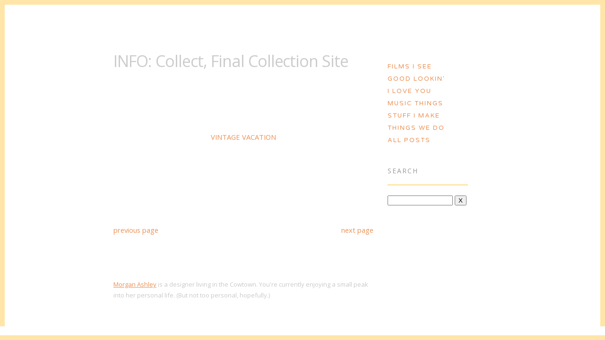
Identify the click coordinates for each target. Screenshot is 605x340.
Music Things (415, 103)
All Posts (409, 140)
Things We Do (416, 128)
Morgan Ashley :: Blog (303, 22)
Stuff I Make (414, 115)
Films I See (410, 66)
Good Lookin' (416, 79)
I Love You (410, 91)
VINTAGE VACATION (243, 137)
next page (357, 230)
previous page (135, 230)
